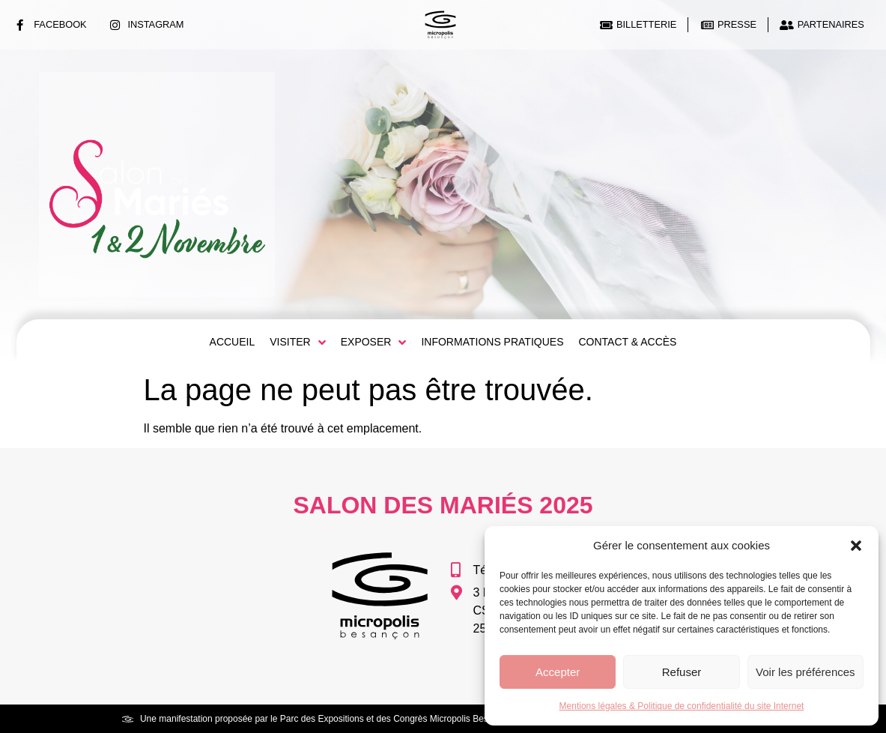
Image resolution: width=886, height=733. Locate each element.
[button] (856, 545)
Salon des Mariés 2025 (442, 505)
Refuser (682, 672)
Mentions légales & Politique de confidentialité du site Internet (681, 706)
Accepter (557, 672)
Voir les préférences (805, 672)
